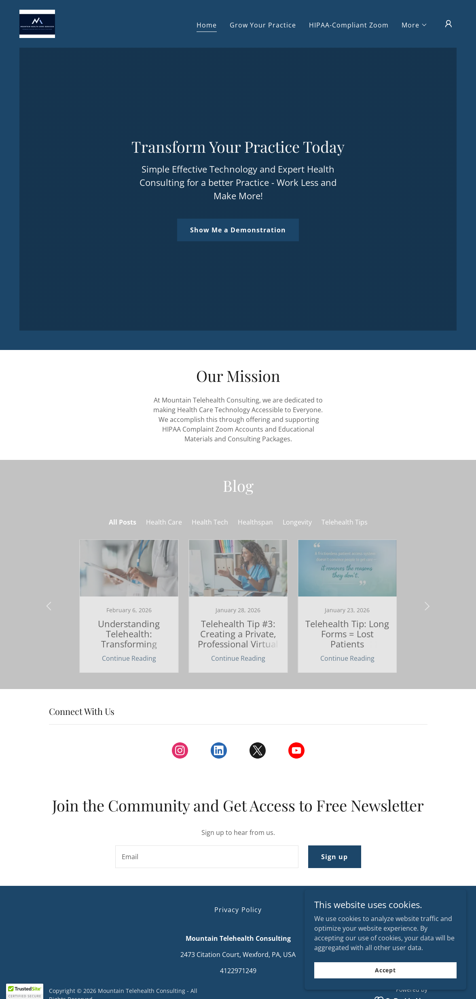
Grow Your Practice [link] (263, 25)
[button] (414, 25)
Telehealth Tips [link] (345, 522)
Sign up (334, 856)
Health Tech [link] (210, 522)
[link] (37, 23)
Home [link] (207, 25)
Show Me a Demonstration (238, 230)
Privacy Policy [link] (237, 909)
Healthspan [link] (255, 522)
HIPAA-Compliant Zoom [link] (349, 25)
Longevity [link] (297, 522)
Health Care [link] (164, 522)
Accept (385, 970)
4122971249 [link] (238, 970)
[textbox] (207, 856)
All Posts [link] (122, 522)
